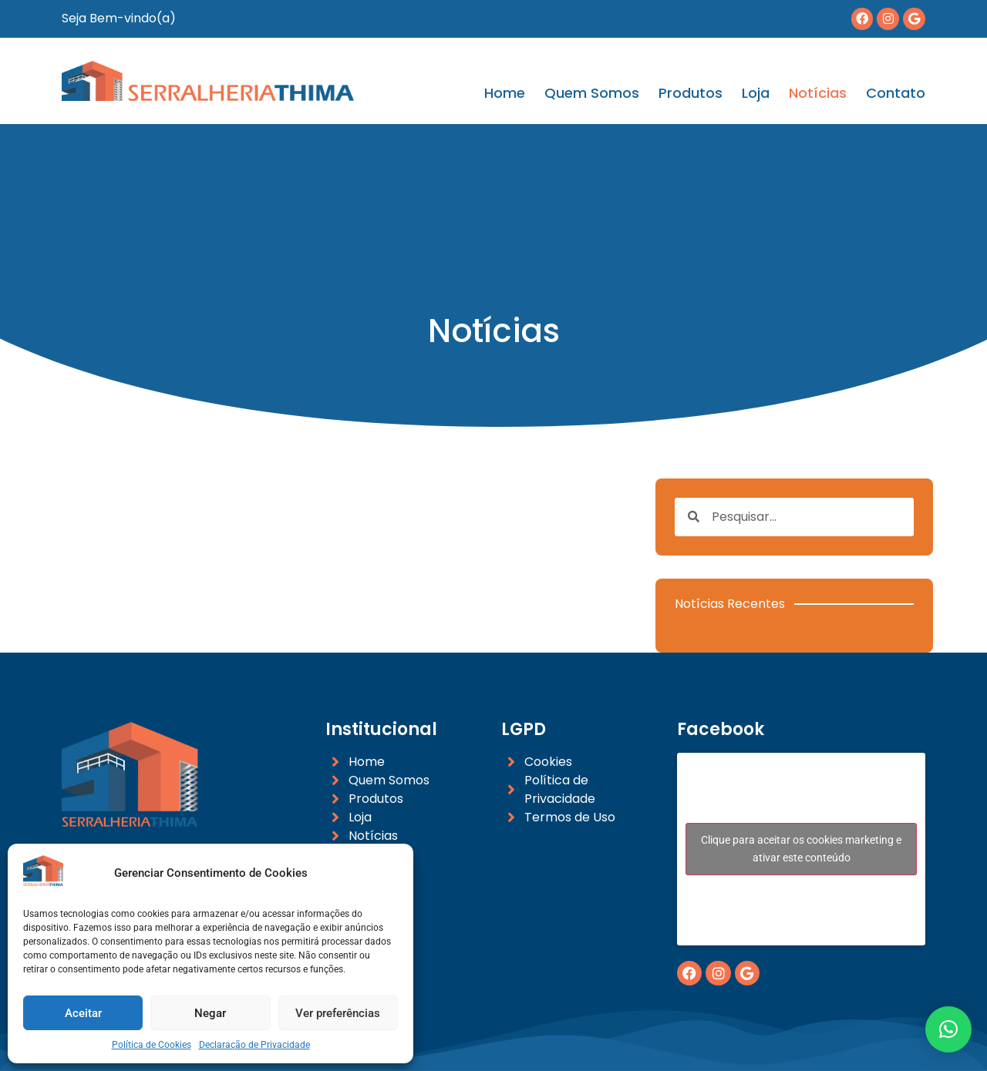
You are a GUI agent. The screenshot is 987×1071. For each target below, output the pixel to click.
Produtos (691, 93)
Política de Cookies (151, 1044)
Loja (756, 93)
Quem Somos (591, 93)
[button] (948, 1029)
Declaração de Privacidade (254, 1044)
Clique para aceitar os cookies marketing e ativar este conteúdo (801, 849)
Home (504, 93)
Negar (210, 1013)
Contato (895, 93)
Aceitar (83, 1013)
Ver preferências (337, 1013)
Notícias (818, 93)
